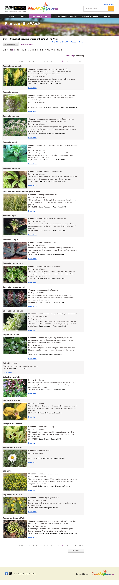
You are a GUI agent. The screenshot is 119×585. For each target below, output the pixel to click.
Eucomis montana (11, 169)
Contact (107, 16)
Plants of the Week (40, 16)
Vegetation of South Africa (64, 16)
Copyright (79, 574)
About (24, 16)
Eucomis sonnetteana (13, 265)
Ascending (70, 56)
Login (106, 4)
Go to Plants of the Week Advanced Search (68, 44)
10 (59, 61)
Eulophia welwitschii (12, 428)
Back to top (75, 556)
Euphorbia (7, 475)
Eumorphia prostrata (12, 452)
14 (75, 61)
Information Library (90, 16)
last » (81, 61)
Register (111, 4)
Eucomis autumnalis (12, 66)
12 (67, 61)
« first (21, 61)
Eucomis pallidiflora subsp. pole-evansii (21, 193)
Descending (79, 56)
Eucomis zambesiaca (12, 313)
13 (71, 61)
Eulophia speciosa (11, 404)
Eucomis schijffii (10, 241)
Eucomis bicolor (10, 92)
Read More (32, 88)
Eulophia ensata (10, 366)
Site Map (86, 574)
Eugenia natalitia (11, 337)
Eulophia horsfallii (11, 380)
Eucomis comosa (10, 116)
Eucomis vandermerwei (14, 289)
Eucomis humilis (10, 143)
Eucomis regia (9, 217)
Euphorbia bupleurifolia (14, 523)
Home (11, 16)
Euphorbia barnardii (12, 499)
